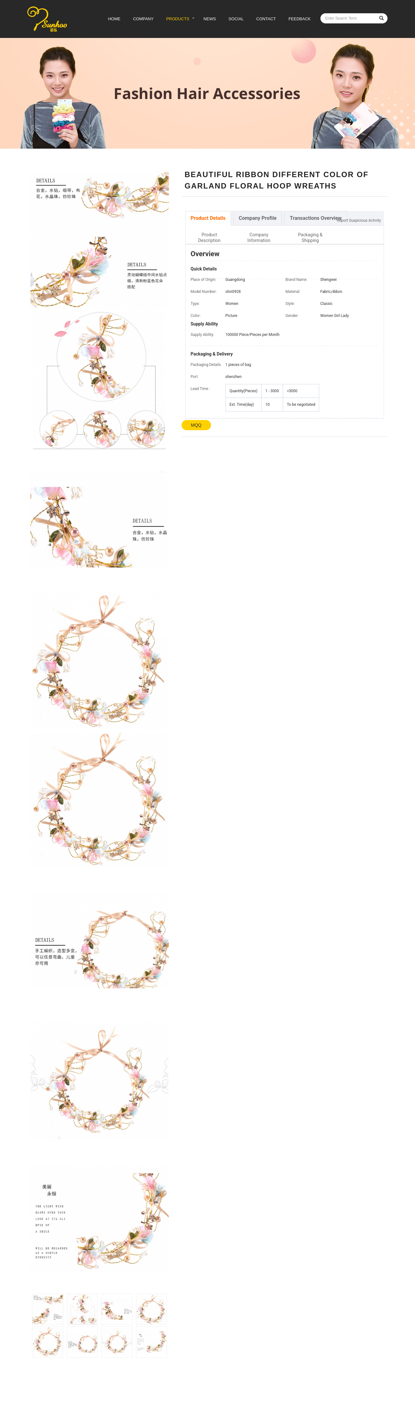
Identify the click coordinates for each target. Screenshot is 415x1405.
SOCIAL (236, 18)
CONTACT (266, 18)
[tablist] (284, 218)
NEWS (209, 18)
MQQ (196, 425)
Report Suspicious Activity (359, 220)
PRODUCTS (177, 18)
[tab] (208, 218)
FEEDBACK (299, 18)
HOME (114, 18)
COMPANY (143, 18)
